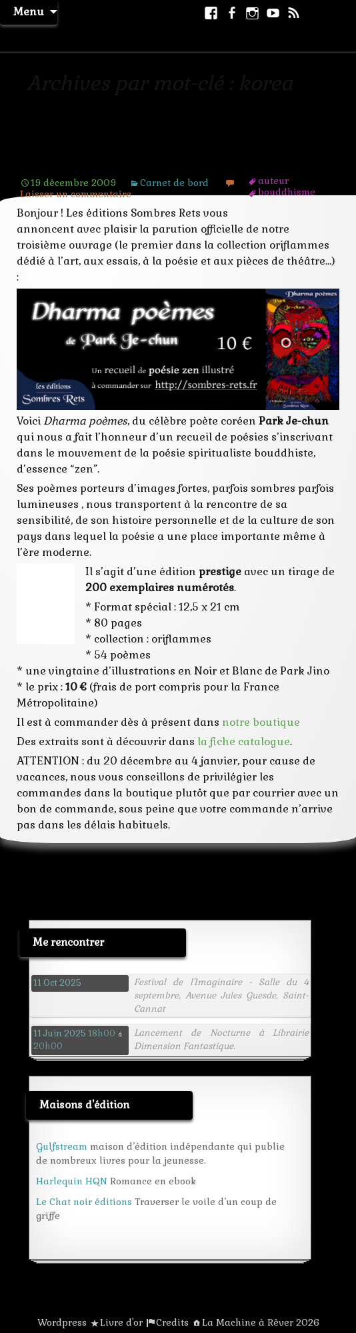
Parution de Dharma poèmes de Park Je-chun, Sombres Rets (162, 153)
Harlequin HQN (71, 1181)
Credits (172, 1322)
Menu (28, 12)
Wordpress (62, 1322)
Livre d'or (121, 1322)
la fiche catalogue (243, 741)
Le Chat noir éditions (84, 1202)
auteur (273, 181)
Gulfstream (61, 1146)
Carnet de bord (174, 183)
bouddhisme (286, 192)
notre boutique (261, 722)
